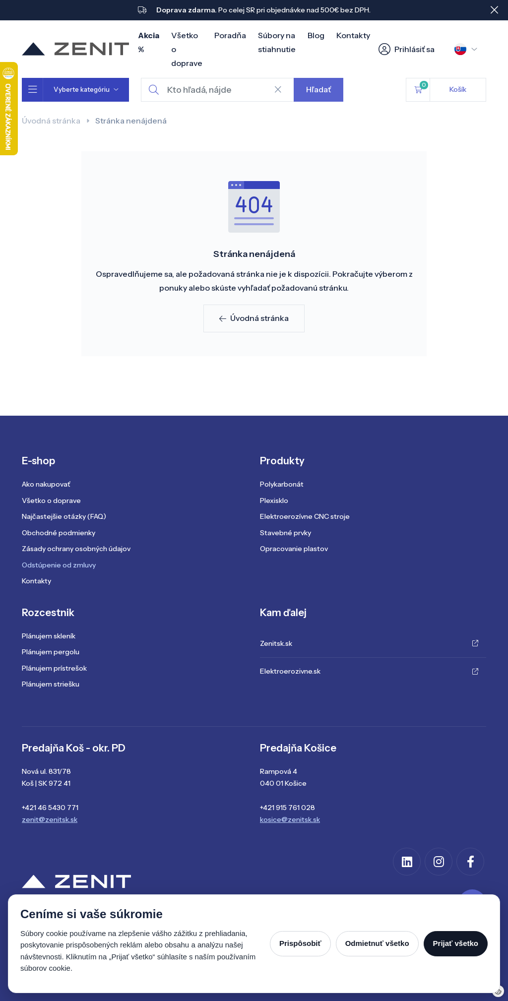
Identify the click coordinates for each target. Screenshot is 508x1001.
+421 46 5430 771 (50, 807)
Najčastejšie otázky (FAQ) (64, 516)
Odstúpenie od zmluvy (59, 565)
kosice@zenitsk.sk (290, 819)
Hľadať (318, 89)
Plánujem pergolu (50, 651)
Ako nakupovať (46, 484)
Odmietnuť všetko (377, 943)
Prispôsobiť (300, 943)
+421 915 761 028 (287, 807)
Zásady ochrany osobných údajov (76, 548)
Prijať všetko (455, 943)
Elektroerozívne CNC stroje (305, 516)
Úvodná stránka (51, 120)
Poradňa (230, 35)
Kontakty (353, 35)
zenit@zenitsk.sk (49, 819)
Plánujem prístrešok (54, 668)
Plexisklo (274, 500)
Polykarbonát (282, 484)
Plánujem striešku (50, 684)
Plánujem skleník (48, 635)
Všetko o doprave (51, 500)
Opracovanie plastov (294, 548)
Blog (316, 35)
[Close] (494, 10)
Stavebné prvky (285, 532)
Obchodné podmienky (58, 532)
